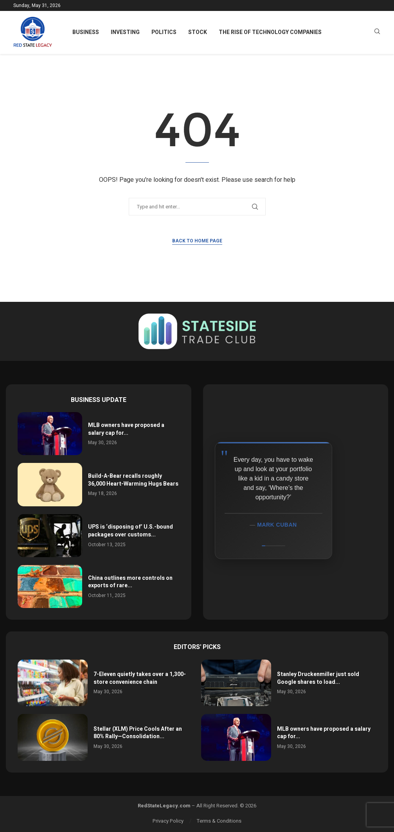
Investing (125, 32)
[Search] (377, 33)
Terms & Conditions (219, 821)
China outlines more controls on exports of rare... (130, 582)
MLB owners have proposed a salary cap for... (126, 429)
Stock (197, 32)
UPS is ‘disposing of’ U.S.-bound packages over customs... (130, 531)
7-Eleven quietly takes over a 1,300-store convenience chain (140, 678)
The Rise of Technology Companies (270, 32)
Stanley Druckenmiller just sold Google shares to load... (318, 678)
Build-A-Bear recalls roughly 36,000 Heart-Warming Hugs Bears (133, 480)
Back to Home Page (197, 240)
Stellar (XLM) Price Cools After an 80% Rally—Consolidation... (138, 733)
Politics (163, 32)
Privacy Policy (168, 821)
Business (85, 32)
